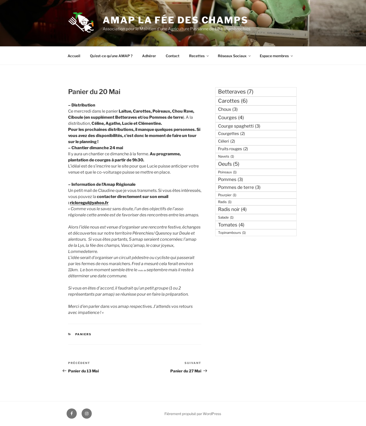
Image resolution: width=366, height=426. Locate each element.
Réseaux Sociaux (234, 56)
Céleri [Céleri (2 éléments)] (226, 141)
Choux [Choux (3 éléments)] (228, 109)
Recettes (199, 56)
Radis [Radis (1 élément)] (225, 202)
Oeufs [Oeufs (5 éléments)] (228, 164)
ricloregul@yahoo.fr (89, 202)
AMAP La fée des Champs (175, 20)
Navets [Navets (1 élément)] (226, 156)
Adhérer (149, 56)
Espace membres (277, 56)
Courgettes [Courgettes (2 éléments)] (231, 133)
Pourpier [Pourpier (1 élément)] (227, 195)
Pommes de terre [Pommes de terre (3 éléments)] (239, 187)
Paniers (83, 334)
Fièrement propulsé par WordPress (192, 414)
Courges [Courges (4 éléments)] (231, 117)
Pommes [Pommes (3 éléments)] (230, 179)
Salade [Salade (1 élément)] (226, 217)
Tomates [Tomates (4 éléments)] (231, 225)
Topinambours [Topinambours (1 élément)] (232, 233)
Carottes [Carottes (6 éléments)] (233, 101)
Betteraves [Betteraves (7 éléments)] (235, 91)
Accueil (74, 56)
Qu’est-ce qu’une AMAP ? (111, 56)
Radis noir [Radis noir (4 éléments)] (232, 209)
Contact (172, 56)
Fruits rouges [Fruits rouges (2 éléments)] (233, 148)
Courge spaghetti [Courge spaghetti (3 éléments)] (239, 126)
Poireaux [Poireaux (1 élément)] (227, 172)
